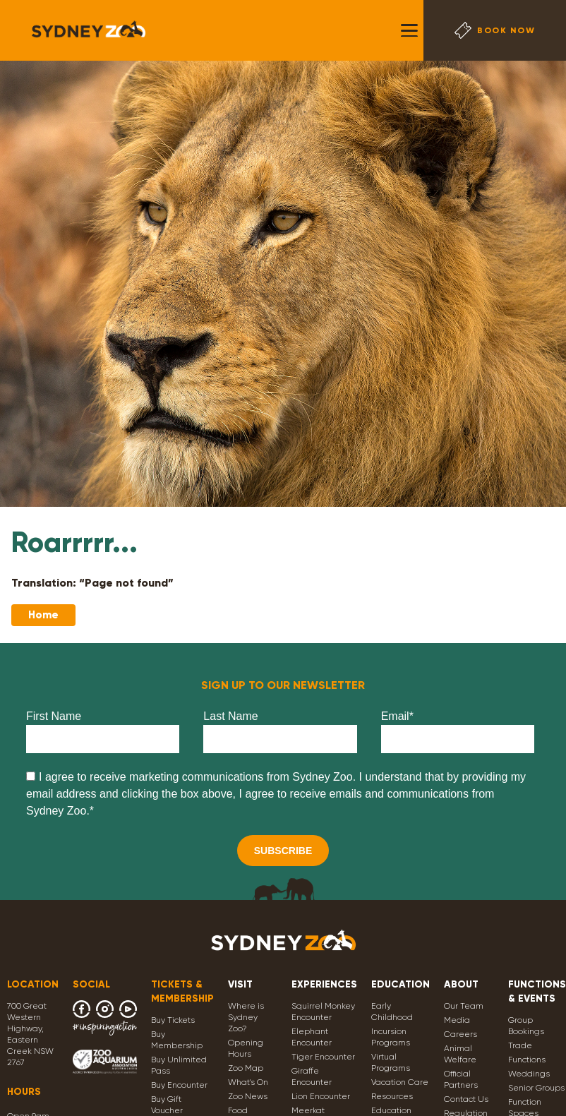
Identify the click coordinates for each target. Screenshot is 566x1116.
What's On (248, 1082)
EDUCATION (400, 984)
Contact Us (466, 1099)
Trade (520, 1045)
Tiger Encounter (323, 1057)
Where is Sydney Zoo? (246, 1017)
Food (238, 1110)
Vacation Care (399, 1082)
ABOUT (461, 984)
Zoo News (247, 1096)
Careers (460, 1034)
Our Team (463, 1006)
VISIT (240, 984)
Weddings (529, 1074)
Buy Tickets (173, 1020)
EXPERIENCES (324, 984)
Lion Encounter (320, 1096)
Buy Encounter (179, 1085)
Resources (392, 1096)
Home (43, 614)
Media (457, 1020)
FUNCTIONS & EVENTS (537, 991)
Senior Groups (536, 1088)
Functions (527, 1059)
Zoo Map (245, 1068)
